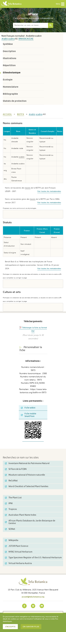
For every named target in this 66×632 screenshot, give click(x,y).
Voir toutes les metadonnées (49, 191)
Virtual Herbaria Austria (18, 563)
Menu (60, 4)
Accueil (7, 114)
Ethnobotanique (11, 72)
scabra (11, 38)
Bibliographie (10, 93)
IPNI (9, 503)
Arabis (4, 38)
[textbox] (30, 25)
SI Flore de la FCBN (16, 469)
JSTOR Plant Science (16, 546)
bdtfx (20, 114)
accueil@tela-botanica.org (33, 597)
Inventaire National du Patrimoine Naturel (27, 463)
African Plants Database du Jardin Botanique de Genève (30, 522)
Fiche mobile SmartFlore (28, 414)
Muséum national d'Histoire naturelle (25, 475)
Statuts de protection (14, 101)
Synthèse (8, 44)
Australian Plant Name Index (20, 515)
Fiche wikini (28, 408)
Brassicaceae (26, 38)
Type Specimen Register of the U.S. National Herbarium (33, 557)
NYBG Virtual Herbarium (18, 551)
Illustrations (9, 58)
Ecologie (7, 79)
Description (9, 51)
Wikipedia (11, 540)
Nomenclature (10, 86)
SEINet (10, 529)
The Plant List (13, 497)
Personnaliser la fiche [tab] (31, 349)
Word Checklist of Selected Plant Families (26, 486)
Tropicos (11, 509)
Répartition (9, 65)
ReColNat (11, 480)
